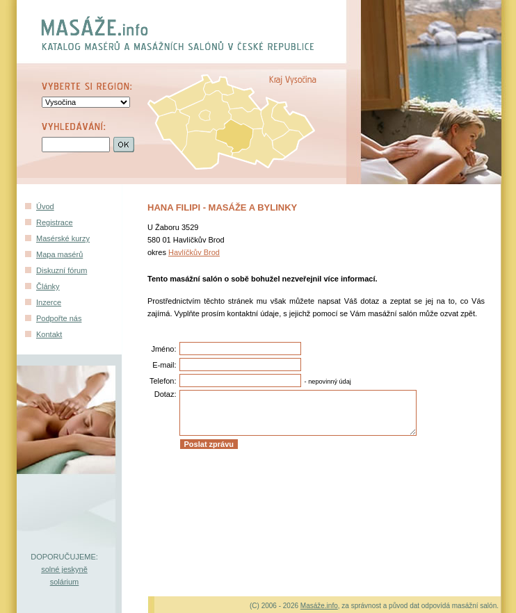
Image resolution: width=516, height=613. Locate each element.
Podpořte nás (58, 318)
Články (48, 286)
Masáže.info (319, 606)
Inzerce (48, 302)
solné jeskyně (64, 569)
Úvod (45, 206)
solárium (64, 582)
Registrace (54, 222)
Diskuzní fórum (61, 270)
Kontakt (49, 334)
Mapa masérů (59, 254)
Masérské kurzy (63, 238)
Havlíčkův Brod (194, 252)
